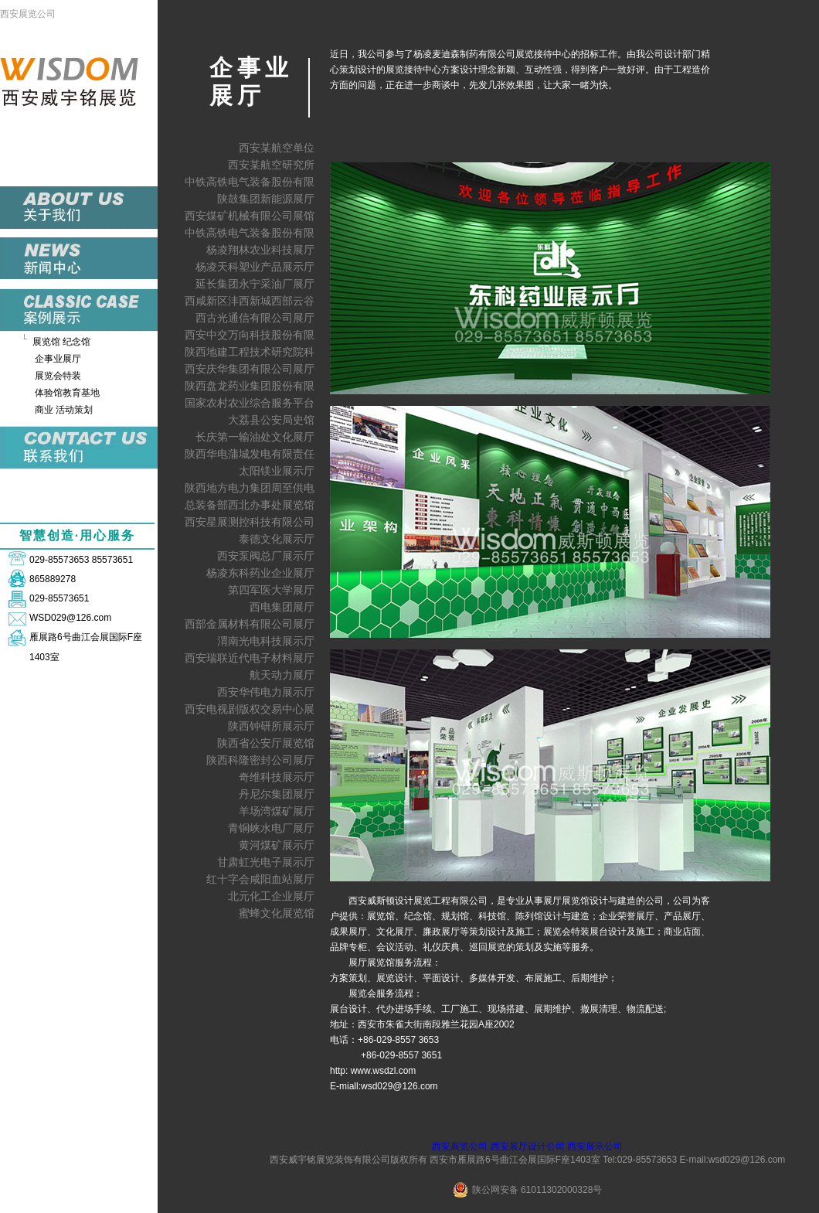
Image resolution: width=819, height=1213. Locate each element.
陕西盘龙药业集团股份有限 (249, 386)
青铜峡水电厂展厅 (271, 828)
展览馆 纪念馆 (61, 341)
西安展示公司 (595, 1146)
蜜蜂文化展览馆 (276, 913)
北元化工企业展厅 (271, 896)
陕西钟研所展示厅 (271, 726)
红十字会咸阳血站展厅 (260, 879)
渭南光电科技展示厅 (265, 641)
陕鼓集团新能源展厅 (265, 199)
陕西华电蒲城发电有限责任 (249, 454)
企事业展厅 (58, 358)
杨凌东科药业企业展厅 (260, 573)
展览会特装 (58, 375)
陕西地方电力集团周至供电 (249, 488)
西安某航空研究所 (271, 164)
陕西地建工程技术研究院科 (249, 352)
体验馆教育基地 (67, 392)
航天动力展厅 (282, 675)
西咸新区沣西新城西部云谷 (249, 301)
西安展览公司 (28, 14)
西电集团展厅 (282, 607)
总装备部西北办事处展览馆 (249, 505)
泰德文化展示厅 (276, 539)
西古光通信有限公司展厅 (254, 318)
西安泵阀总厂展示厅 (265, 556)
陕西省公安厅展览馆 (265, 743)
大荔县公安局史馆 (271, 420)
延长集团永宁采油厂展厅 (254, 284)
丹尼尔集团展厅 (276, 794)
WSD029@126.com (70, 617)
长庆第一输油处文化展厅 (254, 437)
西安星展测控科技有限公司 (249, 522)
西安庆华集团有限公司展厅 (249, 369)
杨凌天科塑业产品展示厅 (254, 267)
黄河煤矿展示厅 (276, 845)
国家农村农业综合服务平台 (249, 403)
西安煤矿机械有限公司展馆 (249, 216)
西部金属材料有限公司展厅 (249, 624)
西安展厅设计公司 (528, 1146)
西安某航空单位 (276, 147)
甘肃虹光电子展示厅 (265, 862)
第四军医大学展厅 (271, 590)
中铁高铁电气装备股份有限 (249, 181)
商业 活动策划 (64, 409)
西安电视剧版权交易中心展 (249, 709)
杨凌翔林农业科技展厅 (260, 250)
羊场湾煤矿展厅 (276, 811)
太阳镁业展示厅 (276, 471)
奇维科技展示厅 (276, 777)
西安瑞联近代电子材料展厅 (249, 658)
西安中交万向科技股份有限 (249, 335)
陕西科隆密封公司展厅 (260, 760)
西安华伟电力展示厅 (265, 692)
